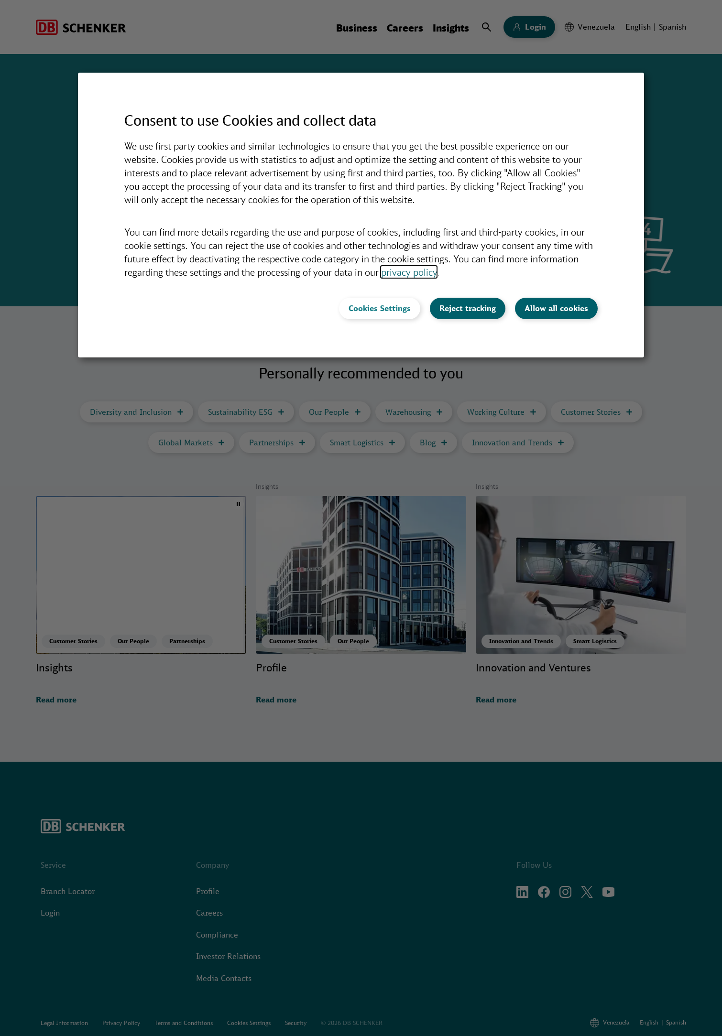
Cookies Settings (380, 308)
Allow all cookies (556, 308)
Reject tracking (467, 308)
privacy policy (409, 272)
